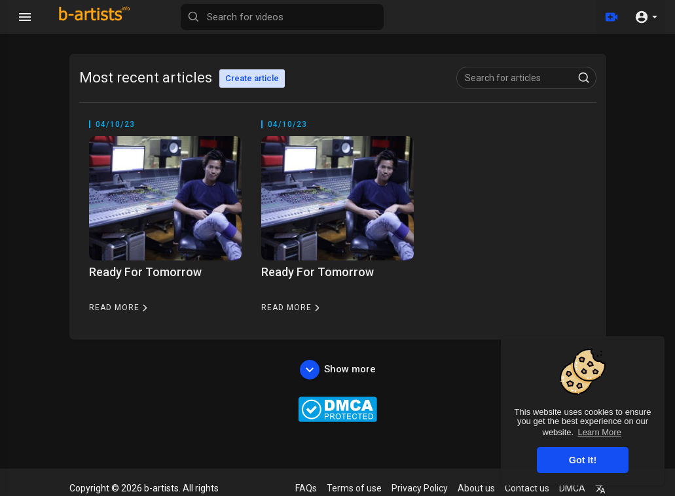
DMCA (572, 488)
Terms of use (354, 488)
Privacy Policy (420, 488)
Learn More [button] (599, 432)
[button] (646, 17)
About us (476, 488)
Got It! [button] (582, 460)
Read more (120, 307)
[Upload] (611, 17)
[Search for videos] (282, 17)
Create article (252, 78)
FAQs (306, 488)
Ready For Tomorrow (145, 272)
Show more (338, 370)
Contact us (527, 488)
